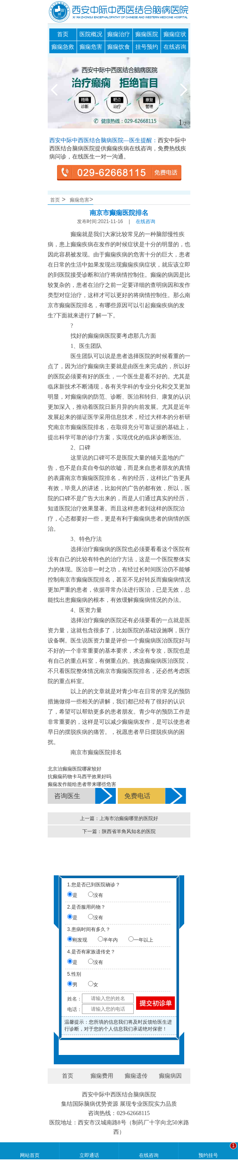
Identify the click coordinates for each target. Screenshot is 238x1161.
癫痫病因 (170, 1076)
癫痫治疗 (118, 34)
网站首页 (30, 1155)
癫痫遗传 (136, 1076)
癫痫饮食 (118, 47)
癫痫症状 (174, 34)
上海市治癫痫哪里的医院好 (128, 818)
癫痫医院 (146, 34)
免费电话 (137, 795)
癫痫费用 (101, 1076)
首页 (62, 34)
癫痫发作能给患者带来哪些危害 (82, 784)
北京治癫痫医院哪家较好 (74, 769)
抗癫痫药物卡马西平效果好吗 (79, 776)
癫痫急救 (62, 47)
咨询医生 (67, 795)
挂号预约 (146, 47)
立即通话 (89, 1155)
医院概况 (90, 34)
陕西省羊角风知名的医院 (129, 831)
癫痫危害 (90, 47)
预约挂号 (208, 1155)
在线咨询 (174, 47)
